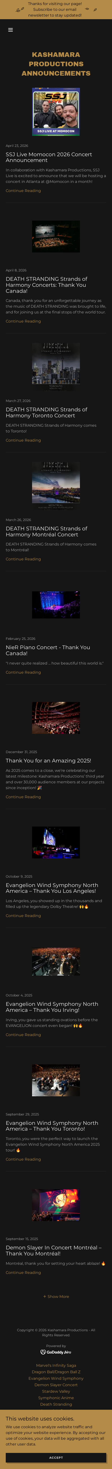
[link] (56, 145)
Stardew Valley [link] (56, 1391)
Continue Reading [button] (23, 190)
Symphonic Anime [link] (56, 1398)
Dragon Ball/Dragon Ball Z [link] (56, 1372)
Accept (56, 1457)
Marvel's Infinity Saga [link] (56, 1365)
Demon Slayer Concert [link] (56, 1385)
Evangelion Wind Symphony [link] (56, 1378)
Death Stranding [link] (56, 1404)
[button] (13, 30)
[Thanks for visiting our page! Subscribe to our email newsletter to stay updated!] (56, 9)
